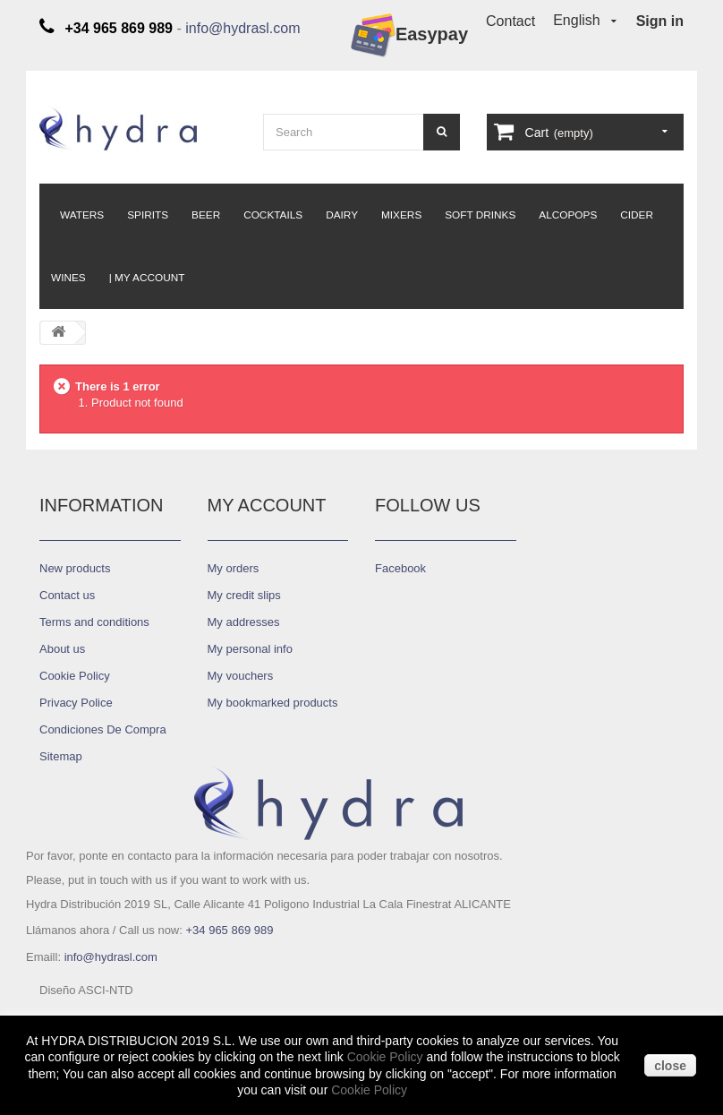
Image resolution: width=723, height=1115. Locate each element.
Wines (68, 277)
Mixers (401, 215)
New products (74, 568)
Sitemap (60, 756)
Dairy (342, 215)
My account (267, 505)
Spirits (147, 215)
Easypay (409, 35)
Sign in (660, 21)
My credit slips (244, 595)
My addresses (244, 622)
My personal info (250, 649)
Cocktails (272, 215)
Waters (82, 215)
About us (62, 649)
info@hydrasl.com (242, 28)
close (670, 1066)
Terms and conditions (94, 622)
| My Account (147, 277)
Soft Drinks (480, 215)
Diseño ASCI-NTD (86, 990)
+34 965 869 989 (229, 930)
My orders (233, 568)
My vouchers (241, 675)
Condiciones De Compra (102, 729)
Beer (205, 215)
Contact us (67, 595)
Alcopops (568, 215)
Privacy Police (76, 702)
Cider (636, 215)
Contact (510, 21)
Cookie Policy (74, 675)
